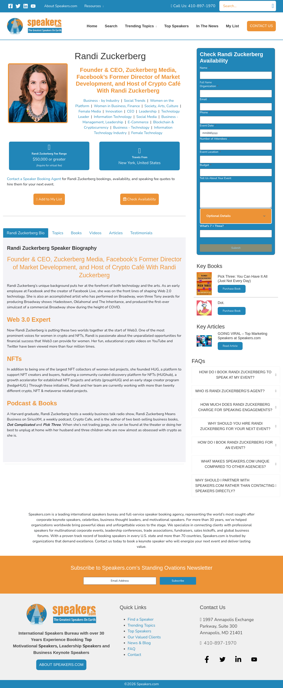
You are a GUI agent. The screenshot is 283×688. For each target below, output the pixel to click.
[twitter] (223, 659)
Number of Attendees (214, 139)
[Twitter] (18, 6)
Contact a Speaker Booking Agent (34, 178)
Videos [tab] (95, 233)
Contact (135, 659)
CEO (130, 111)
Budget (205, 165)
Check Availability (139, 199)
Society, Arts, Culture (161, 106)
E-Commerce (138, 122)
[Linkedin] (25, 6)
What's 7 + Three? (213, 226)
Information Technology (113, 116)
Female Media (89, 111)
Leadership (148, 111)
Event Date (208, 125)
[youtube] (254, 659)
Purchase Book (232, 289)
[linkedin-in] (238, 659)
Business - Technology (131, 127)
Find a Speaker (142, 620)
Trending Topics (143, 626)
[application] (102, 6)
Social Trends (134, 100)
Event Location (210, 152)
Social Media (146, 116)
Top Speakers (140, 633)
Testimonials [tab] (141, 233)
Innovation (113, 111)
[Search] (273, 6)
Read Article (230, 346)
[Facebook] (10, 6)
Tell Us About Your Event (215, 178)
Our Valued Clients (146, 639)
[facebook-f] (207, 659)
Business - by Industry (101, 100)
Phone (205, 112)
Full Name (206, 82)
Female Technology (146, 132)
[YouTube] (33, 6)
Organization (209, 86)
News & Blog (140, 646)
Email (204, 99)
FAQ (132, 652)
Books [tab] (76, 233)
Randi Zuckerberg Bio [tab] (26, 233)
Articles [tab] (116, 233)
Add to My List (49, 199)
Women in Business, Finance (117, 106)
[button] (261, 26)
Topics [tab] (57, 233)
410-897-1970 (220, 643)
